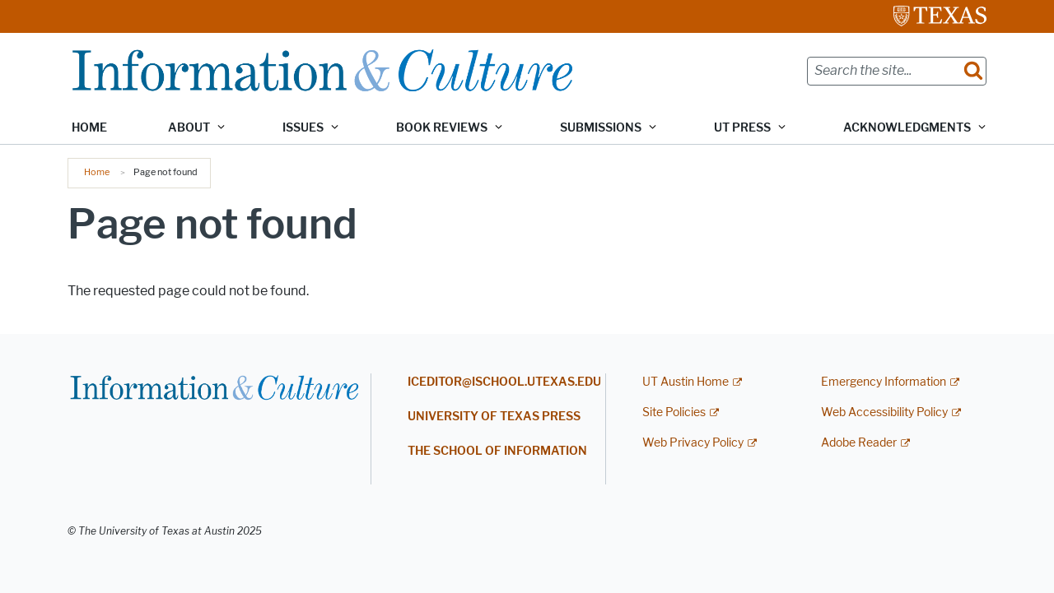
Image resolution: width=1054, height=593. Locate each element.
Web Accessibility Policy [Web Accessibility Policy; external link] (884, 412)
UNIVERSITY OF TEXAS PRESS (494, 417)
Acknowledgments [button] (907, 128)
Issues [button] (303, 128)
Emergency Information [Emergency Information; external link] (883, 382)
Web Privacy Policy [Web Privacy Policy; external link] (693, 443)
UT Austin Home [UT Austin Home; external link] (685, 382)
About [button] (189, 128)
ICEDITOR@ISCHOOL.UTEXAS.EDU (504, 382)
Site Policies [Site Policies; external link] (674, 412)
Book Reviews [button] (441, 128)
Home (89, 128)
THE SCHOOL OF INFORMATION (497, 451)
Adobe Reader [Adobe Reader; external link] (859, 443)
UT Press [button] (742, 128)
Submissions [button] (600, 128)
